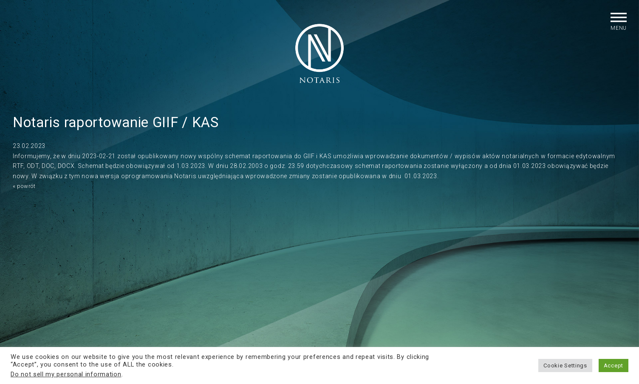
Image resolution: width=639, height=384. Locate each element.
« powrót (26, 195)
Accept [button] (613, 365)
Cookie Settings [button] (565, 365)
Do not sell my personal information (66, 374)
